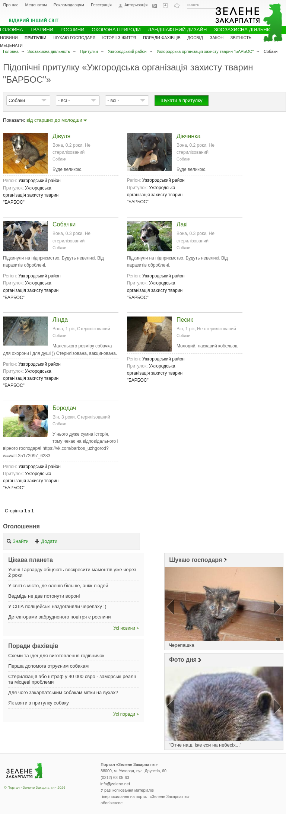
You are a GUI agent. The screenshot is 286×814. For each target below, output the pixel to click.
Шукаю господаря (195, 560)
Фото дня (183, 659)
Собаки (17, 100)
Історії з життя (119, 37)
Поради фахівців (162, 37)
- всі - (64, 100)
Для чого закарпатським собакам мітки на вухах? (63, 692)
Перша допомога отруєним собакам (48, 666)
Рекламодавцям (69, 5)
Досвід (195, 37)
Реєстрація (101, 5)
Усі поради (124, 714)
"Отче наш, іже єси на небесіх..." (205, 745)
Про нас (10, 5)
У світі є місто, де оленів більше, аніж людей (58, 585)
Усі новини (124, 628)
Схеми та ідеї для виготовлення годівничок (56, 655)
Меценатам (36, 5)
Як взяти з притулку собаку (38, 703)
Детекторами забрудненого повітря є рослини (59, 617)
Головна (11, 51)
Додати (46, 541)
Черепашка (181, 645)
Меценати (11, 45)
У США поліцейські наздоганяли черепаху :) (57, 606)
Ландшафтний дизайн (177, 29)
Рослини (73, 29)
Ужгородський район (127, 51)
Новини (9, 37)
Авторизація (135, 5)
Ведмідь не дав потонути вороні (44, 596)
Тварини (41, 29)
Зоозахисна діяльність (49, 51)
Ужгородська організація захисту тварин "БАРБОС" (205, 51)
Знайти (17, 541)
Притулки (89, 51)
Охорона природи (116, 29)
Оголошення (21, 526)
